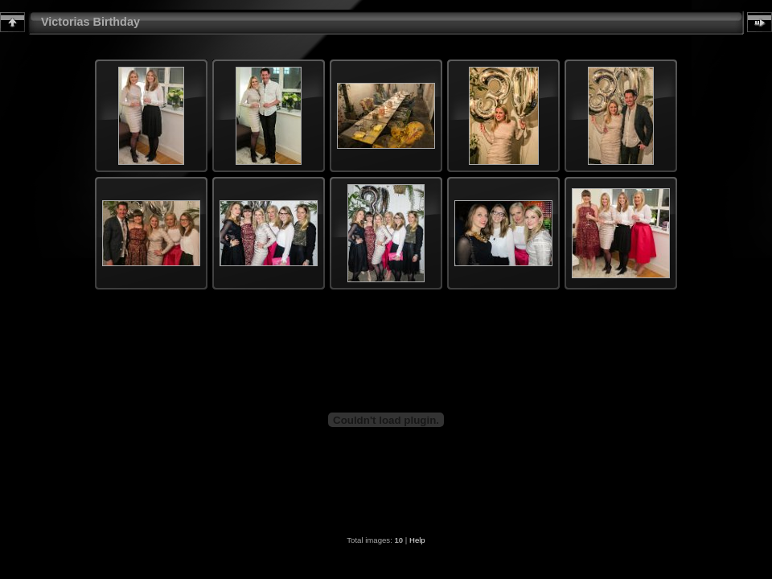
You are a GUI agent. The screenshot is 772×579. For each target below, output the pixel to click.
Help (417, 540)
